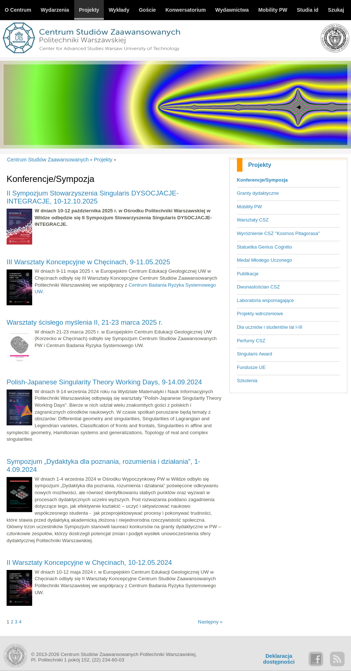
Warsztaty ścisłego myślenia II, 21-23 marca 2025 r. (85, 322)
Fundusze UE (251, 367)
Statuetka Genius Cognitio (264, 247)
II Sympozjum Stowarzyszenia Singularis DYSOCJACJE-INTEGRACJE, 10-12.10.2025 (93, 197)
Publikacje (247, 273)
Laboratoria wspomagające (265, 300)
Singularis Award (254, 354)
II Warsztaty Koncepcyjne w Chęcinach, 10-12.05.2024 (89, 562)
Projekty (259, 165)
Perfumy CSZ (251, 340)
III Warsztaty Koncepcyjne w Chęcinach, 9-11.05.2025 (88, 262)
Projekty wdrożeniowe (260, 313)
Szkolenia (247, 380)
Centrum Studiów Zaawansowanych (47, 160)
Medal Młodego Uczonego (264, 260)
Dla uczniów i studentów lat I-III (269, 327)
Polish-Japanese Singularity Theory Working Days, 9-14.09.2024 (104, 382)
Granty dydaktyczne (258, 193)
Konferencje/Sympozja (262, 180)
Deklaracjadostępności (279, 659)
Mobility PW (249, 206)
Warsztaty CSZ (253, 220)
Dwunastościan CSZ (258, 287)
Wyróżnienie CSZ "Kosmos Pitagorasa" (278, 233)
